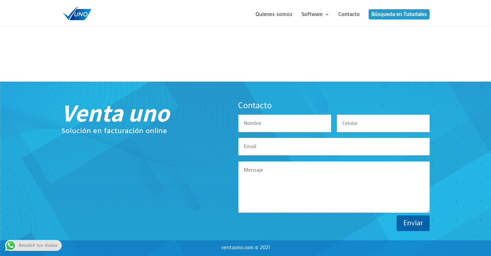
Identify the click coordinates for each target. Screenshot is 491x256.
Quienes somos (274, 15)
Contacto (349, 15)
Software (312, 15)
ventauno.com (237, 247)
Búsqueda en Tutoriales (399, 14)
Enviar (413, 223)
